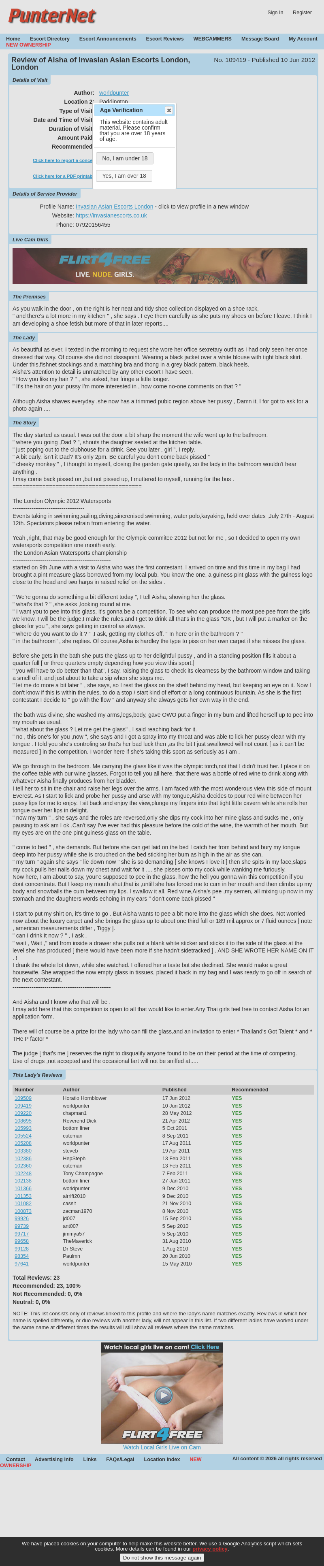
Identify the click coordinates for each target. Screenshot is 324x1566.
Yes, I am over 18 (124, 176)
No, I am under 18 (124, 158)
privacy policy (210, 1554)
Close (168, 110)
